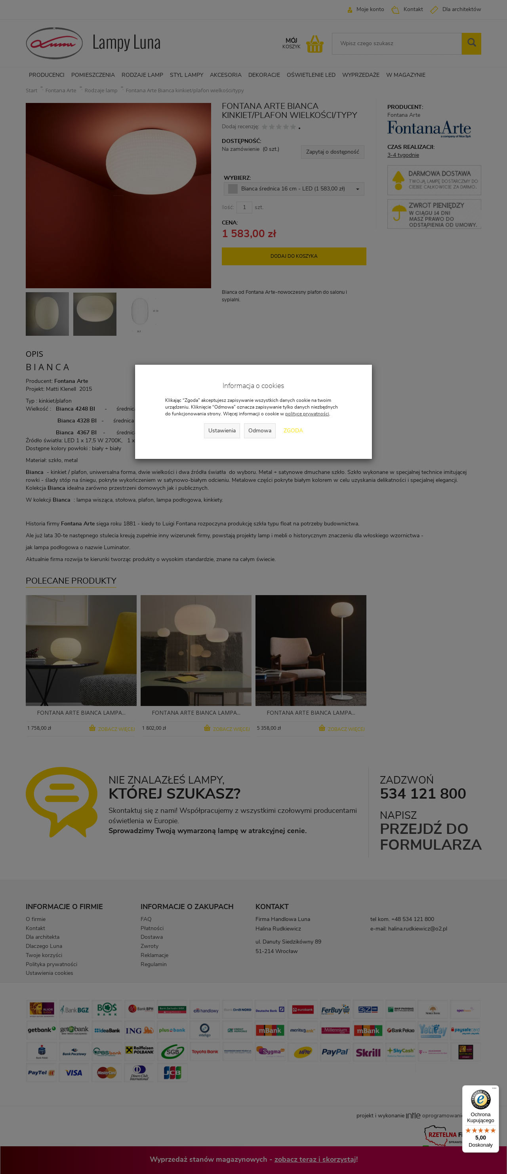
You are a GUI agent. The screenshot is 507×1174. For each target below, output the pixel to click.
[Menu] (494, 1090)
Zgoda (293, 431)
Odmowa (259, 431)
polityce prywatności (307, 413)
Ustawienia (222, 431)
